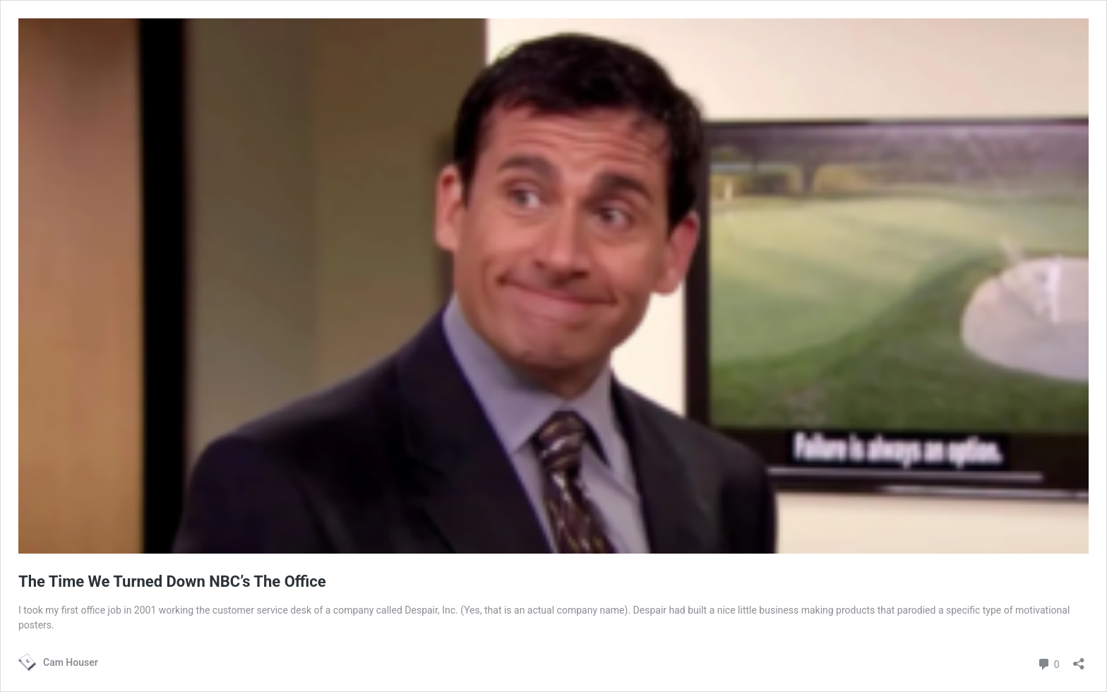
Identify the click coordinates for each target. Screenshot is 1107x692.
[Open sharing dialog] (1079, 659)
